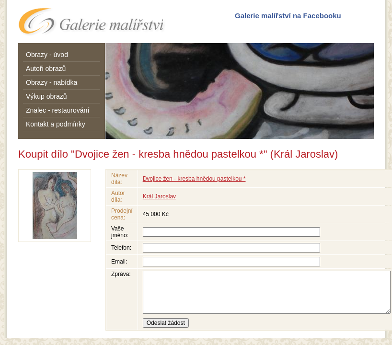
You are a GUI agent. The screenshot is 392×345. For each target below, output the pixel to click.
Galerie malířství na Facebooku (288, 16)
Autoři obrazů (46, 68)
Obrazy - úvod (47, 54)
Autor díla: (118, 196)
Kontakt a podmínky (55, 124)
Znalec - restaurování (57, 110)
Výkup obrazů (46, 96)
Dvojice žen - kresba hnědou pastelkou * (194, 178)
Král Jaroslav (159, 196)
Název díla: (119, 178)
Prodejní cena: (122, 214)
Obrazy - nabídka (51, 82)
